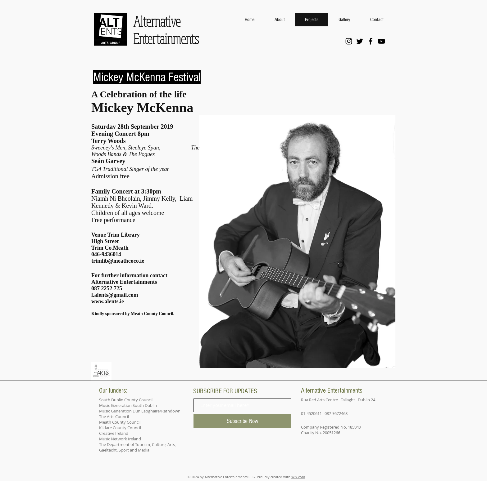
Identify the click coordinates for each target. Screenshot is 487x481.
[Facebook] (370, 41)
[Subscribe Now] (242, 421)
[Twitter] (359, 41)
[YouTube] (381, 41)
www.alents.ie (107, 301)
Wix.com (298, 476)
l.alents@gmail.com (114, 295)
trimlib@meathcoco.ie (117, 261)
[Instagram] (348, 41)
